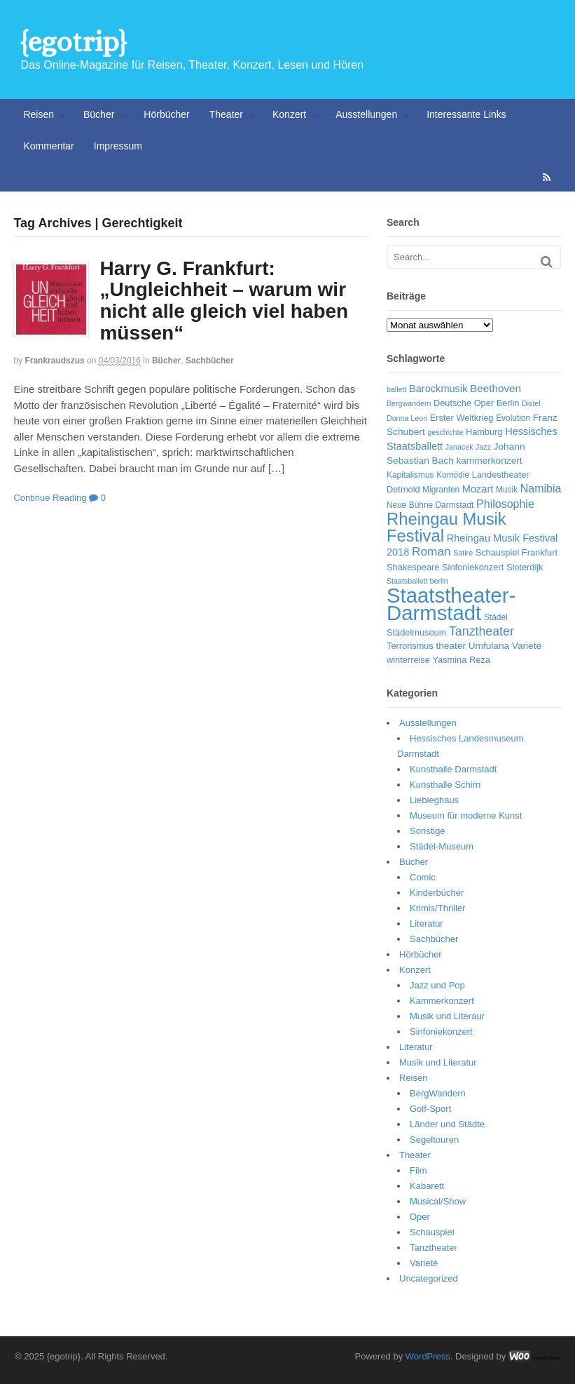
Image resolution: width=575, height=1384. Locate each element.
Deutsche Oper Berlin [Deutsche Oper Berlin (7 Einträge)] (476, 403)
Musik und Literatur (438, 1062)
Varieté (424, 1263)
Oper (420, 1216)
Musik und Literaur (447, 1016)
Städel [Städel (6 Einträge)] (496, 617)
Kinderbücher (437, 892)
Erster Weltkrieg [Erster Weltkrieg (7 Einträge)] (462, 417)
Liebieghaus (434, 800)
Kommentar (48, 146)
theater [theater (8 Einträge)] (451, 645)
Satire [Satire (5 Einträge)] (463, 553)
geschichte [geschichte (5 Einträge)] (445, 432)
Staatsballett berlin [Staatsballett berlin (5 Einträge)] (417, 581)
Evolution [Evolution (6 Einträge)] (513, 418)
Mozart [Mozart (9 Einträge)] (478, 489)
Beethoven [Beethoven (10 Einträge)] (495, 388)
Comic (423, 877)
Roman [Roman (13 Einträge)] (431, 551)
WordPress (428, 1356)
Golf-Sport (430, 1108)
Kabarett (427, 1186)
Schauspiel (432, 1232)
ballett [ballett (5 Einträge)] (396, 389)
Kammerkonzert (442, 1000)
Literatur (426, 923)
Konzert (289, 114)
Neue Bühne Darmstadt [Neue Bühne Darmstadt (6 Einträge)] (430, 505)
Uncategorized (428, 1278)
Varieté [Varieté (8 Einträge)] (526, 645)
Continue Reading (49, 497)
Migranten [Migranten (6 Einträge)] (440, 490)
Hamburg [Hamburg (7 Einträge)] (484, 431)
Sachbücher (210, 360)
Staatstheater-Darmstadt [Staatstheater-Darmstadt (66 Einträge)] (451, 604)
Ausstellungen (366, 114)
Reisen (38, 114)
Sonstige (427, 831)
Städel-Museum (441, 846)
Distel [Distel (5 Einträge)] (531, 403)
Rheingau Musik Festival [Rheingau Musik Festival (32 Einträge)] (446, 527)
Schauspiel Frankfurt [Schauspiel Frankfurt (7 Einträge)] (516, 552)
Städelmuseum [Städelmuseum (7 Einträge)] (416, 632)
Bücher (98, 114)
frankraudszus (54, 360)
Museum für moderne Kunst (466, 815)
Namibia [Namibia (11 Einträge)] (541, 489)
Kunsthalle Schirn (445, 784)
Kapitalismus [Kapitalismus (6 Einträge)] (410, 475)
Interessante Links (466, 114)
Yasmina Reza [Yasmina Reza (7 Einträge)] (461, 659)
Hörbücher (166, 114)
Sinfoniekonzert (441, 1031)
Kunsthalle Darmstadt (453, 769)
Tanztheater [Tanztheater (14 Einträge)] (481, 631)
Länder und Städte (447, 1124)
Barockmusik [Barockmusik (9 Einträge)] (438, 388)
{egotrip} (73, 42)
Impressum (118, 146)
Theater (226, 114)
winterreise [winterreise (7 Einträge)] (408, 659)
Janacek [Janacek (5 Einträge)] (459, 447)
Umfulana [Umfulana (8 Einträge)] (489, 645)
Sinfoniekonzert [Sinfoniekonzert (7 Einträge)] (473, 567)
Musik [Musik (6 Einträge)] (507, 490)
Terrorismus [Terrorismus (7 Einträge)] (410, 645)
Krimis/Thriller (437, 908)
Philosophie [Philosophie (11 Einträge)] (505, 504)
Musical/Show (438, 1201)
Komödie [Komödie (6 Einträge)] (452, 475)
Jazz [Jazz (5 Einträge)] (483, 447)
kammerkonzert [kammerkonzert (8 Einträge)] (489, 460)
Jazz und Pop (437, 985)
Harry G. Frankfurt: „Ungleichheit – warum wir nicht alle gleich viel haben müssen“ (223, 300)
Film (418, 1170)
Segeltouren (434, 1139)
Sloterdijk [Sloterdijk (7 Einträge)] (524, 567)
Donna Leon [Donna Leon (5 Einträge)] (407, 418)
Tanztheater (433, 1247)
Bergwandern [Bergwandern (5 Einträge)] (409, 403)
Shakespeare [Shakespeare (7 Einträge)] (413, 567)
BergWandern (438, 1093)
